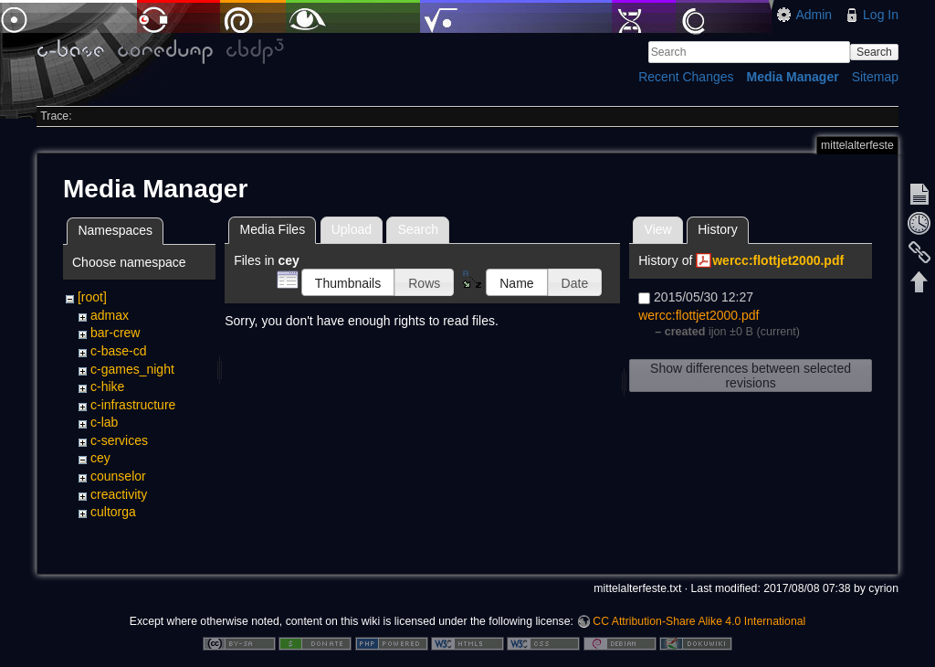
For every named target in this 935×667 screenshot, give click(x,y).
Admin (813, 14)
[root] (92, 297)
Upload (351, 229)
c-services (119, 440)
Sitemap (875, 76)
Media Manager (793, 76)
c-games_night (132, 369)
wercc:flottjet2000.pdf (778, 260)
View (658, 229)
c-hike (107, 386)
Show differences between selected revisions (750, 375)
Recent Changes (685, 76)
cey (100, 457)
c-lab (104, 422)
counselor (118, 476)
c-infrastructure (132, 404)
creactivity (118, 494)
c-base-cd (118, 351)
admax (109, 315)
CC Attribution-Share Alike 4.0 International (699, 606)
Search (874, 52)
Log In (880, 14)
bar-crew (115, 332)
